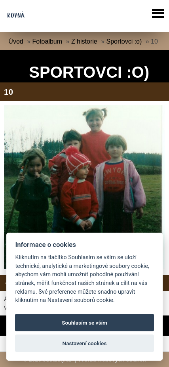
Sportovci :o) (124, 41)
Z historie (84, 41)
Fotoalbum (47, 41)
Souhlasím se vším (84, 322)
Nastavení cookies (85, 343)
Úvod (15, 41)
